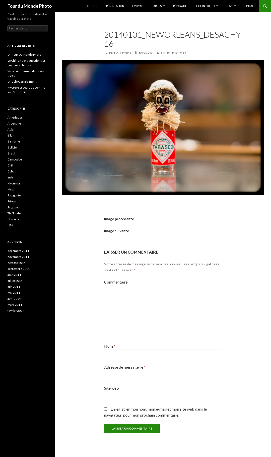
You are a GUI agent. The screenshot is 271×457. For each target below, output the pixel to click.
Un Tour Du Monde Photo (24, 54)
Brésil (11, 153)
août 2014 (14, 275)
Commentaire (116, 282)
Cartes (156, 5)
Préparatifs (180, 5)
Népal (11, 189)
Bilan (229, 5)
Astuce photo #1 (173, 53)
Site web (111, 388)
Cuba (10, 171)
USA (10, 225)
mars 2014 (14, 304)
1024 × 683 (145, 53)
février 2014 (15, 310)
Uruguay (13, 219)
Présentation (114, 5)
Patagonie (14, 195)
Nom (109, 346)
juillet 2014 (14, 281)
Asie (10, 129)
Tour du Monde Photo (29, 6)
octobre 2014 (16, 263)
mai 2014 (13, 293)
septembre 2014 (18, 269)
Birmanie (13, 141)
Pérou (11, 201)
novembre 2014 (18, 257)
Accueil (92, 5)
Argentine (14, 123)
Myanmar (13, 183)
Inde (10, 177)
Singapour (14, 207)
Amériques (15, 117)
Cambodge (14, 159)
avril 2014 (14, 299)
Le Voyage (138, 5)
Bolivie (12, 147)
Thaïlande (14, 213)
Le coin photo (205, 5)
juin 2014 (13, 287)
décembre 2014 (18, 251)
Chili (10, 165)
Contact (249, 5)
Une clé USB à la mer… (22, 81)
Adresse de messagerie (125, 367)
